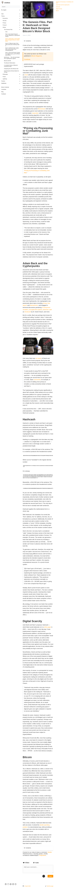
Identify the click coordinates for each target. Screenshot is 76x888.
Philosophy (5, 74)
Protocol (4, 25)
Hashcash (58, 6)
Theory (3, 16)
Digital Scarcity (59, 8)
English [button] (3, 10)
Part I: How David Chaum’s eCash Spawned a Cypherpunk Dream (12, 35)
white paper (47, 627)
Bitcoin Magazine (37, 56)
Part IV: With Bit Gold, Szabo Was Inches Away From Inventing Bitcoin (12, 49)
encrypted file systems (35, 309)
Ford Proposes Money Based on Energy (11, 71)
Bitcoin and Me (7, 60)
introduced (27, 312)
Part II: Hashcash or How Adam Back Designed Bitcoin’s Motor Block (12, 40)
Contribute (3, 89)
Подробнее (42, 855)
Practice (3, 81)
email (26, 75)
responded (35, 113)
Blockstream (41, 109)
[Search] (10, 6)
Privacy (4, 22)
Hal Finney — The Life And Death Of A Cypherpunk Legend (12, 58)
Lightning (5, 78)
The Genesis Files (8, 29)
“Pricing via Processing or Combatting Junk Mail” (64, 2)
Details (50, 852)
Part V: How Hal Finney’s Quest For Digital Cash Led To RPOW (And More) (12, 54)
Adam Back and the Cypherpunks (62, 4)
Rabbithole (3, 83)
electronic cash (47, 309)
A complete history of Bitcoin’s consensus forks (11, 66)
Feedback (3, 94)
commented (37, 379)
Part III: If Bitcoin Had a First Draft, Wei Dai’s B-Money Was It (12, 44)
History (4, 27)
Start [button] (2, 13)
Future (4, 76)
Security (4, 20)
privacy (45, 303)
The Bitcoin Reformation (9, 63)
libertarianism (34, 305)
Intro (6, 31)
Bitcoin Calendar (5, 87)
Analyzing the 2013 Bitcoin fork (11, 68)
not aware (38, 358)
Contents (28, 41)
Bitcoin (57, 10)
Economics (5, 18)
